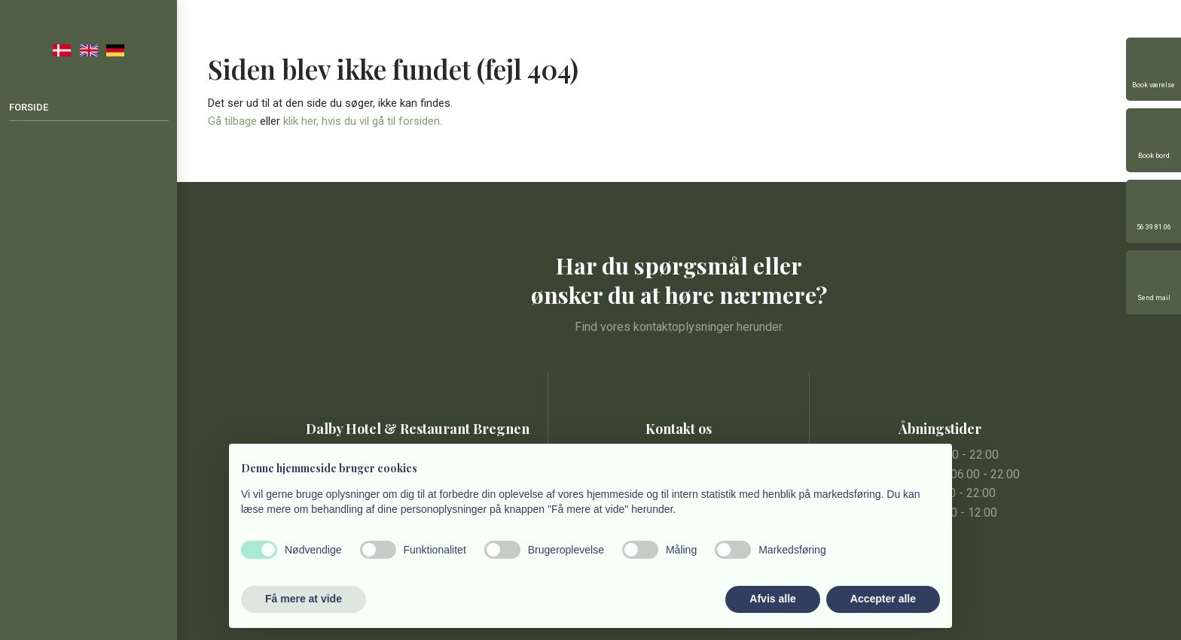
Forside (28, 107)
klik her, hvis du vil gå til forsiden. (362, 121)
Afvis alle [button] (772, 599)
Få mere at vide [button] (303, 599)
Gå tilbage (232, 121)
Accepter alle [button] (883, 599)
